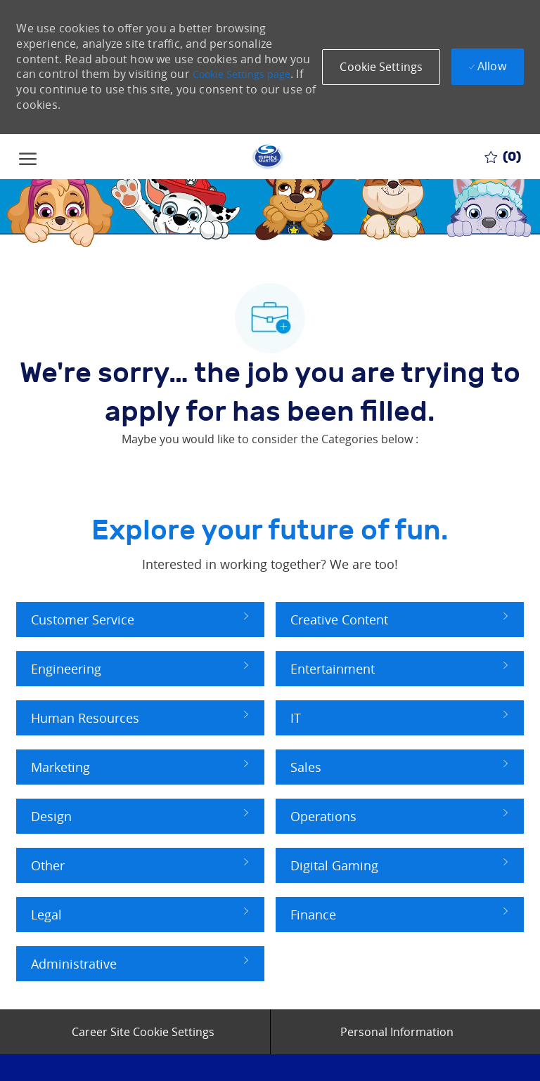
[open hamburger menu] (28, 156)
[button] (381, 67)
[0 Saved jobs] (502, 157)
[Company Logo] (267, 157)
